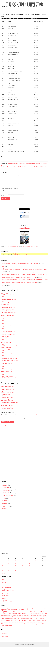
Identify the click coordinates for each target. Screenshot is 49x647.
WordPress (32, 644)
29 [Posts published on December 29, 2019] (2, 570)
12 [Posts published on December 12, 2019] (29, 563)
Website (2, 195)
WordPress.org (5, 636)
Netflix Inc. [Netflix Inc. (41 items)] (24, 620)
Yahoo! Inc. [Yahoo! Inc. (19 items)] (11, 625)
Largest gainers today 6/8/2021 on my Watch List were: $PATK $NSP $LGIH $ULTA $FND (19, 277)
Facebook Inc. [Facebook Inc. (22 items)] (12, 616)
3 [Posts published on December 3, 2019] (15, 560)
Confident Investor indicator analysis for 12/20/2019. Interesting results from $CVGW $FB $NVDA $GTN (26, 166)
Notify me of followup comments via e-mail (10, 188)
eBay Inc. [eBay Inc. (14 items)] (35, 615)
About (3, 579)
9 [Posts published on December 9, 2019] (8, 563)
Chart (7, 293)
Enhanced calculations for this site (8, 584)
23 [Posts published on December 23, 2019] (8, 567)
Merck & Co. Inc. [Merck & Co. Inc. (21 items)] (35, 618)
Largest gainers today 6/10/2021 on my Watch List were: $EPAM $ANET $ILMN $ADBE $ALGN (20, 268)
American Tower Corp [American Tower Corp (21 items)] (33, 609)
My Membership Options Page (8, 590)
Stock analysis (4, 505)
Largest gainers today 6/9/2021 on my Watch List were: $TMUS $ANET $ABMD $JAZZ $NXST (20, 272)
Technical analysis (5, 595)
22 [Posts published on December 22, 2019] (2, 567)
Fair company (4, 500)
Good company (5, 501)
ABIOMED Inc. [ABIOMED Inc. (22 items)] (5, 608)
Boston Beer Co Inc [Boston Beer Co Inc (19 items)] (36, 611)
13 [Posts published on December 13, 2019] (35, 563)
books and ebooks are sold (13, 246)
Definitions (5, 600)
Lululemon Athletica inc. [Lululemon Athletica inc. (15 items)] (25, 618)
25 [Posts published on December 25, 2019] (22, 567)
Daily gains (26, 18)
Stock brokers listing (6, 593)
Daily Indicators (6, 490)
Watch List (4, 596)
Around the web (5, 484)
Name (2, 190)
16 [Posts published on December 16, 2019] (8, 565)
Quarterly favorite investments (9, 493)
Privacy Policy (4, 592)
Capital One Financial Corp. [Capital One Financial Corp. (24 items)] (25, 613)
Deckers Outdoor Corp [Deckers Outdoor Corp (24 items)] (26, 615)
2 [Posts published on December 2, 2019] (8, 560)
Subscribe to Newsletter (8, 426)
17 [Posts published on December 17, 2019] (15, 565)
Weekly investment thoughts (8, 495)
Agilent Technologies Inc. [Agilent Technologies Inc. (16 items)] (14, 608)
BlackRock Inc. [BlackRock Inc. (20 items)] (27, 611)
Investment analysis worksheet (8, 585)
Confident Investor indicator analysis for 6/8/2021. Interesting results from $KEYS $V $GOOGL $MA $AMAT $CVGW (25, 279)
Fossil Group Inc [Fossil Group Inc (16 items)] (29, 616)
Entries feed (4, 633)
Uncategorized (4, 508)
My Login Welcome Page (6, 588)
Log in (3, 631)
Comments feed (5, 635)
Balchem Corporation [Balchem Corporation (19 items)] (18, 611)
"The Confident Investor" (24, 228)
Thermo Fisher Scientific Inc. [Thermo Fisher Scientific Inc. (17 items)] (9, 623)
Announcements (6, 487)
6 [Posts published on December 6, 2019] (35, 560)
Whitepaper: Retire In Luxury (8, 601)
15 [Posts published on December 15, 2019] (2, 565)
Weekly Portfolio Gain (7, 496)
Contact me (4, 582)
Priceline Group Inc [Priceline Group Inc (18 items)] (8, 622)
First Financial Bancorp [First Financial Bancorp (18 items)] (21, 616)
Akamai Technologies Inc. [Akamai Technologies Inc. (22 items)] (26, 608)
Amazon (24, 246)
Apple (36, 246)
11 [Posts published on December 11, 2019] (22, 563)
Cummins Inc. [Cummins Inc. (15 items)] (17, 615)
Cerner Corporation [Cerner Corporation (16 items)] (36, 613)
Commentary (4, 485)
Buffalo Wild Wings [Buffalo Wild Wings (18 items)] (13, 613)
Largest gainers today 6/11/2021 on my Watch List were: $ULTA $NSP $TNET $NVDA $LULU (20, 263)
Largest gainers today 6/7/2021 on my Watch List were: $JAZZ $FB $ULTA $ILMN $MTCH (19, 282)
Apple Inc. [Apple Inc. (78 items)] (7, 611)
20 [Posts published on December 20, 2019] (35, 565)
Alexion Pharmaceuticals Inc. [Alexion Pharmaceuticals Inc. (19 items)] (39, 608)
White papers (4, 598)
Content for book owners (8, 488)
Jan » (5, 573)
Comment (3, 177)
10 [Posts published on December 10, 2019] (15, 563)
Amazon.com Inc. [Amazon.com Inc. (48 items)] (20, 610)
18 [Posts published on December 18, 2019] (22, 565)
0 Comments (35, 18)
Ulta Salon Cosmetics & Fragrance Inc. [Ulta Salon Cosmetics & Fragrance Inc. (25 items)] (34, 624)
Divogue (25, 644)
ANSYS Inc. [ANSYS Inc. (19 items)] (43, 609)
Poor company (5, 503)
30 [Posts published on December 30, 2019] (8, 570)
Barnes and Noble (29, 246)
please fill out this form (37, 414)
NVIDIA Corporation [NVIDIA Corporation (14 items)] (32, 620)
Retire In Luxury (20, 254)
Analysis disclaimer (5, 580)
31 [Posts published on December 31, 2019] (15, 570)
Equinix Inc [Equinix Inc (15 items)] (39, 615)
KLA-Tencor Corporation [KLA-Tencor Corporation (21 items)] (14, 618)
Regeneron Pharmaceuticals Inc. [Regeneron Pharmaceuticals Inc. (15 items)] (19, 622)
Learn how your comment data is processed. (24, 202)
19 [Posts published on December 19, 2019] (29, 565)
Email (2, 193)
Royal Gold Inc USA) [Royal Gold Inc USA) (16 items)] (30, 622)
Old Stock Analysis (6, 506)
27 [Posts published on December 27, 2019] (35, 567)
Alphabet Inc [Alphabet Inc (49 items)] (7, 610)
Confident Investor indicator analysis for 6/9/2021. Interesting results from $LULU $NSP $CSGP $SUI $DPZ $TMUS (24, 274)
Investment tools (6, 492)
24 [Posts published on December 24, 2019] (15, 567)
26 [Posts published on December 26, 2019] (29, 567)
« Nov (2, 573)
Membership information (6, 587)
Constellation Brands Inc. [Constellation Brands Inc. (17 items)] (8, 615)
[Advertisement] (6, 452)
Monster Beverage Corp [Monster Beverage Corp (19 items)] (12, 620)
